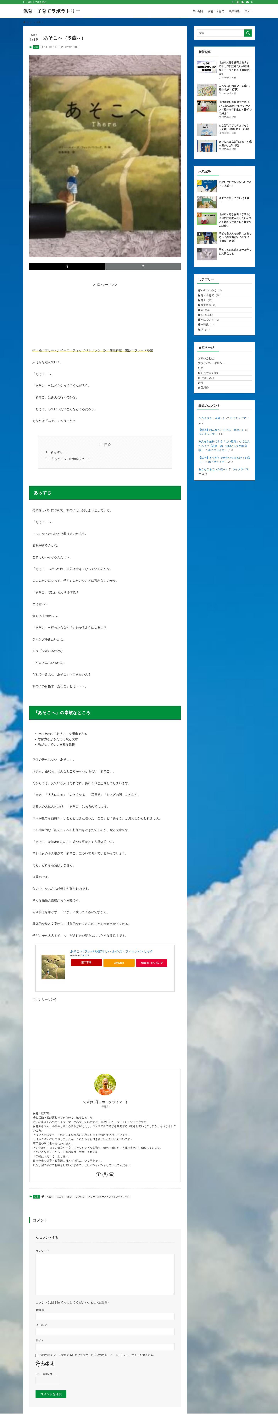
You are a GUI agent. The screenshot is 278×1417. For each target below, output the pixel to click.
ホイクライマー (239, 468)
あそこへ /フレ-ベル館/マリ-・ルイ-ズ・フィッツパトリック (111, 951)
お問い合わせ (209, 388)
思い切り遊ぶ (209, 420)
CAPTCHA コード (47, 1374)
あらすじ (57, 452)
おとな (60, 1196)
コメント (43, 1251)
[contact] (247, 2)
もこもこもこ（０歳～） (213, 519)
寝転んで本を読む (212, 412)
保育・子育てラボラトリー (51, 11)
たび (69, 1196)
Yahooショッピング (153, 964)
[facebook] (232, 2)
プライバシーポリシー (214, 396)
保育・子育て (213, 299)
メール (41, 1325)
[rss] (242, 2)
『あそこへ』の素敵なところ (71, 458)
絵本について (212, 340)
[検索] (252, 2)
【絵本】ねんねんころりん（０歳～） (221, 480)
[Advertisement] (105, 315)
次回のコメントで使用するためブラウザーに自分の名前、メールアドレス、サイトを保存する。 (98, 1354)
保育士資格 (211, 315)
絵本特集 (209, 348)
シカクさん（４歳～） (211, 468)
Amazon (119, 962)
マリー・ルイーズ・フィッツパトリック (109, 1196)
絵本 (36, 47)
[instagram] (237, 2)
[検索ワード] (224, 33)
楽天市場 (86, 962)
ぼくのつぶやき (213, 292)
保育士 (209, 308)
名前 (40, 1310)
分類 (203, 404)
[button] (67, 266)
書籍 (207, 324)
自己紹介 (206, 436)
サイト (40, 1340)
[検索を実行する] (248, 33)
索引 (203, 428)
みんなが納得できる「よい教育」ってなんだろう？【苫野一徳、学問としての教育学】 (224, 496)
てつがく (79, 1196)
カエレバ (84, 955)
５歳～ (49, 1196)
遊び (207, 356)
